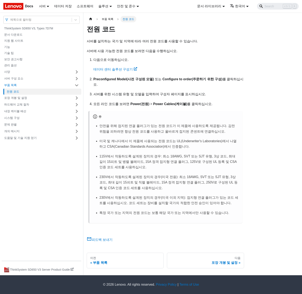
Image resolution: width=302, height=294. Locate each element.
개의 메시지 (12, 131)
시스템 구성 (12, 117)
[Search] (278, 6)
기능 (7, 47)
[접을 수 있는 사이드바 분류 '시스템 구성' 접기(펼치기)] (76, 118)
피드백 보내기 (100, 239)
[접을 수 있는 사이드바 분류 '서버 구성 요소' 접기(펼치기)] (76, 78)
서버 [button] (42, 6)
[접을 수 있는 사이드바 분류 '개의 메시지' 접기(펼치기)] (76, 131)
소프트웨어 (85, 6)
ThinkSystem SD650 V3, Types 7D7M (28, 28)
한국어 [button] (237, 6)
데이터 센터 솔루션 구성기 (115, 69)
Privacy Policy (166, 284)
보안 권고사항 (13, 59)
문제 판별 (10, 124)
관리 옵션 (10, 65)
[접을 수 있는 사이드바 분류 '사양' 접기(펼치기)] (76, 72)
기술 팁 (9, 53)
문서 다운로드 (13, 34)
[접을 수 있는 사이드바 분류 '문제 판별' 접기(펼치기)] (76, 124)
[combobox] (10, 19)
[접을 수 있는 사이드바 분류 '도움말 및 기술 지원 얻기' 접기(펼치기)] (76, 138)
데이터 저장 (63, 6)
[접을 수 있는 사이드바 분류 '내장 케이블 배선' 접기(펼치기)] (76, 111)
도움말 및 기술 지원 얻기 (20, 137)
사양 (7, 71)
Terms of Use (189, 284)
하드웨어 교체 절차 (16, 104)
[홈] (91, 19)
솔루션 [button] (103, 6)
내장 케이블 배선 (15, 111)
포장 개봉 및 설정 (15, 97)
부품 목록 (10, 85)
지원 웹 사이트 (13, 40)
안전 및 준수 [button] (126, 6)
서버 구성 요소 (13, 78)
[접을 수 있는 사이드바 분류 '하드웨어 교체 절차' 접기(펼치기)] (76, 104)
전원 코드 (13, 91)
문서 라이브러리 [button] (209, 6)
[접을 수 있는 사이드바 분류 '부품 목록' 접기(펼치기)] (76, 85)
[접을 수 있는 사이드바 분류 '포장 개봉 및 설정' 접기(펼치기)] (76, 98)
